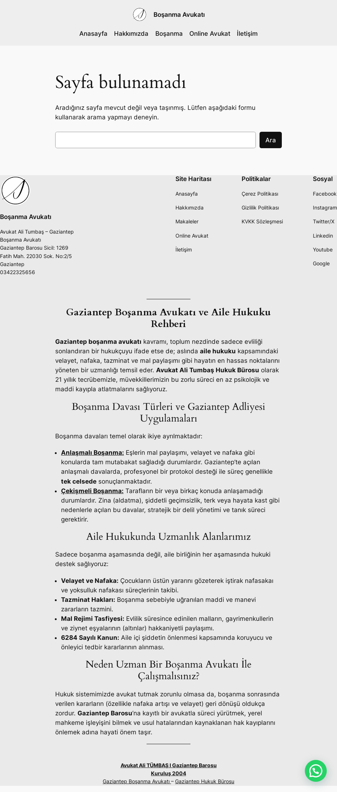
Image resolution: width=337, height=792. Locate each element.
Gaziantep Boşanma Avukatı (137, 781)
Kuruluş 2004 (168, 773)
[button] (316, 771)
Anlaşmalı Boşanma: (92, 452)
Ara (270, 140)
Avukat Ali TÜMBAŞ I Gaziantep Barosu (169, 765)
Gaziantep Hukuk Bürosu (204, 781)
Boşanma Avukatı (179, 14)
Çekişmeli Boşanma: (92, 491)
